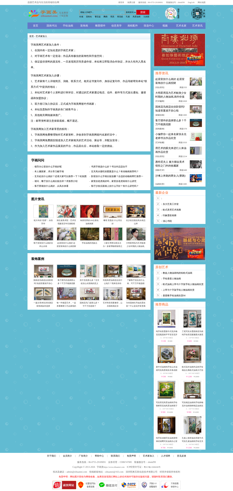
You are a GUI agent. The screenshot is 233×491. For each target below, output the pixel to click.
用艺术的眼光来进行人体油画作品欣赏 (170, 150)
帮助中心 (99, 456)
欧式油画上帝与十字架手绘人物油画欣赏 (183, 284)
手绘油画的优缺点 (89, 243)
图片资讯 (37, 199)
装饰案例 (37, 259)
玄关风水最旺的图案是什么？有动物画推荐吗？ (115, 171)
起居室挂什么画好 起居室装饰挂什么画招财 (169, 81)
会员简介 (67, 456)
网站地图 (201, 2)
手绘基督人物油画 (172, 278)
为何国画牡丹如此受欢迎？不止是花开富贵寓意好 (135, 306)
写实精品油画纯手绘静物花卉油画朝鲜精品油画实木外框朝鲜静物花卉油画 (192, 405)
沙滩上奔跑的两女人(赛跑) (170, 175)
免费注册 (131, 2)
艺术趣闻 (160, 101)
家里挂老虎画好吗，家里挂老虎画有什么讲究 (113, 181)
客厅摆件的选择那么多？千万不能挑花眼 (170, 122)
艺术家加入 (148, 456)
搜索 (142, 12)
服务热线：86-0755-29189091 (150, 2)
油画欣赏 (160, 184)
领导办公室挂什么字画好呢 (48, 166)
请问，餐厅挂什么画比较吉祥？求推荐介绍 (56, 181)
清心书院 (167, 221)
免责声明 (131, 456)
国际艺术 (160, 170)
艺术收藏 (160, 142)
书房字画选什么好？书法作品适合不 (109, 166)
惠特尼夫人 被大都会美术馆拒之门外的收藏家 (169, 163)
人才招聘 (165, 456)
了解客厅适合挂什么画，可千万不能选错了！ (135, 283)
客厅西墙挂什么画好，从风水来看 (51, 186)
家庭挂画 (160, 115)
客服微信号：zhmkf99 (175, 2)
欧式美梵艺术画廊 (172, 210)
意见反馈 (181, 456)
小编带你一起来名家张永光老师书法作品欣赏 (170, 136)
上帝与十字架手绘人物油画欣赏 (178, 290)
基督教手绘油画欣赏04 (174, 295)
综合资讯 (160, 87)
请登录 (121, 2)
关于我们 (51, 456)
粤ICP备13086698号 (152, 467)
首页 (31, 36)
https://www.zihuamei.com (114, 467)
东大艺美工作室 (171, 204)
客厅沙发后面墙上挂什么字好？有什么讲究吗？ (115, 186)
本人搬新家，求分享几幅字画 (49, 171)
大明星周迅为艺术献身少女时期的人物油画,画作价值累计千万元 (135, 246)
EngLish (191, 2)
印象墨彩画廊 (169, 215)
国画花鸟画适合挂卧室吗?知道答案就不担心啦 (43, 283)
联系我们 (115, 456)
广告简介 (83, 456)
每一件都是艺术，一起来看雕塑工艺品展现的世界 (66, 306)
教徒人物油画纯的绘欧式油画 (177, 273)
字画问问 (37, 160)
